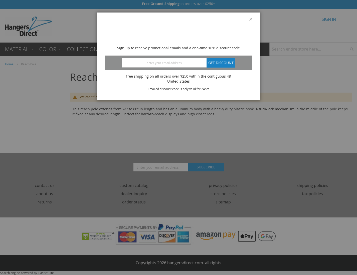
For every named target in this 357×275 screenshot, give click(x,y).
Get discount (221, 62)
